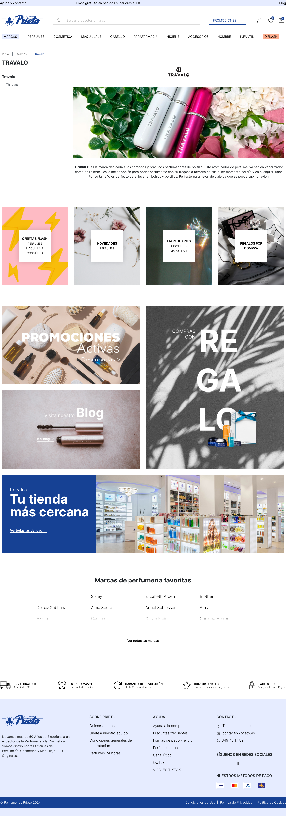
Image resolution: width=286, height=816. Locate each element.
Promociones (228, 20)
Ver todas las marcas (143, 641)
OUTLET (160, 762)
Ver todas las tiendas (28, 530)
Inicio (5, 54)
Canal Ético (162, 755)
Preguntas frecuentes (170, 733)
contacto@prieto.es (238, 733)
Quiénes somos (102, 726)
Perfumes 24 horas (105, 753)
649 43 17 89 (232, 740)
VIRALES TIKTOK (167, 770)
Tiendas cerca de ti (238, 726)
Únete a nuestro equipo (108, 733)
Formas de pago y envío (173, 740)
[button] (281, 20)
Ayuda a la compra (168, 726)
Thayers (12, 85)
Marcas (22, 54)
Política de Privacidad (236, 802)
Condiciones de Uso (200, 802)
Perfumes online (166, 748)
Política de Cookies (272, 802)
